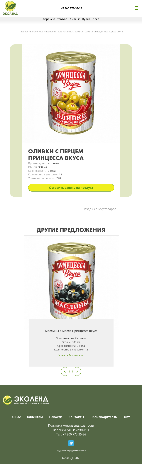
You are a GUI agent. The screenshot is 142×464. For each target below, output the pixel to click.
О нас (16, 417)
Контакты (76, 417)
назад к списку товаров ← (101, 209)
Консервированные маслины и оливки (61, 31)
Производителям (104, 417)
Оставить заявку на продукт (71, 188)
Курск (86, 19)
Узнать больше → (71, 355)
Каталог (34, 31)
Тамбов (62, 19)
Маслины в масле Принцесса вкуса (71, 331)
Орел (95, 19)
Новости (55, 417)
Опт (127, 417)
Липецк (75, 19)
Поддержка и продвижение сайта (71, 450)
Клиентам (35, 417)
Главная (23, 31)
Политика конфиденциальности (71, 425)
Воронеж (49, 19)
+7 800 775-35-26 (71, 8)
